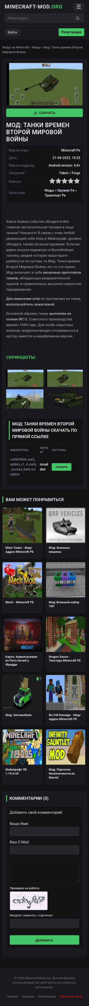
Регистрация (71, 32)
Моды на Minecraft (15, 47)
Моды (36, 47)
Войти (12, 32)
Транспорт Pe (55, 195)
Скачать (44, 113)
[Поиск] (77, 18)
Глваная (12, 996)
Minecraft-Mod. (34, 7)
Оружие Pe (66, 190)
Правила (28, 996)
